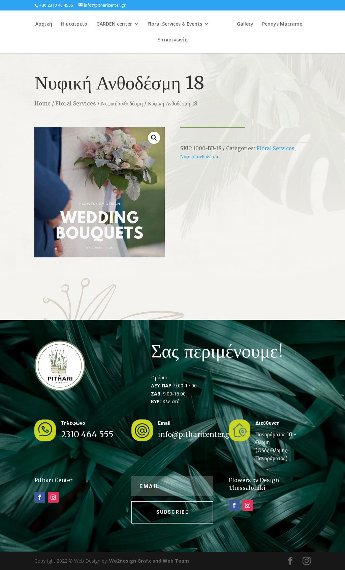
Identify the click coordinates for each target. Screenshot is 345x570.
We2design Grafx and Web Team (149, 561)
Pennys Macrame (153, 40)
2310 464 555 (87, 434)
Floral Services (75, 103)
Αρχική (56, 24)
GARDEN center (127, 24)
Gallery (281, 24)
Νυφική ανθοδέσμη (122, 103)
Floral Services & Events (187, 24)
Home (42, 103)
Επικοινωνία (197, 40)
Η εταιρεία (87, 24)
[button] (154, 138)
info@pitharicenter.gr (195, 434)
